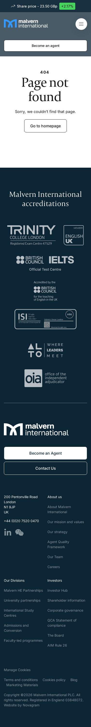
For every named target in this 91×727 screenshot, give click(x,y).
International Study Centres (19, 612)
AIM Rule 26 (57, 645)
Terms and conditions (21, 680)
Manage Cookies (17, 670)
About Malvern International (59, 509)
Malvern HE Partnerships (23, 590)
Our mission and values (65, 522)
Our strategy (57, 532)
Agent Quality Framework (58, 544)
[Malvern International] (26, 27)
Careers (53, 567)
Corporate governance (65, 610)
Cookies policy (54, 680)
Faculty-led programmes (23, 640)
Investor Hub (57, 590)
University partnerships (22, 600)
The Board (55, 635)
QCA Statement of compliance (61, 622)
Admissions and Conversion (16, 627)
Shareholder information (66, 600)
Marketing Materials (22, 685)
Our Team (55, 557)
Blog (73, 680)
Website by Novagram (21, 705)
